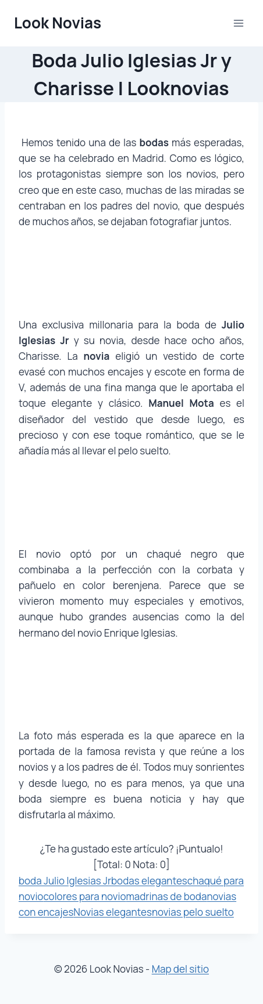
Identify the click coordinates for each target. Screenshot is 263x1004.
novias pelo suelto (193, 912)
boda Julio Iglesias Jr (65, 880)
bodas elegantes (149, 880)
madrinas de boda (166, 896)
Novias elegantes (112, 912)
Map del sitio (180, 969)
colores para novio (84, 896)
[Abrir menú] (238, 23)
